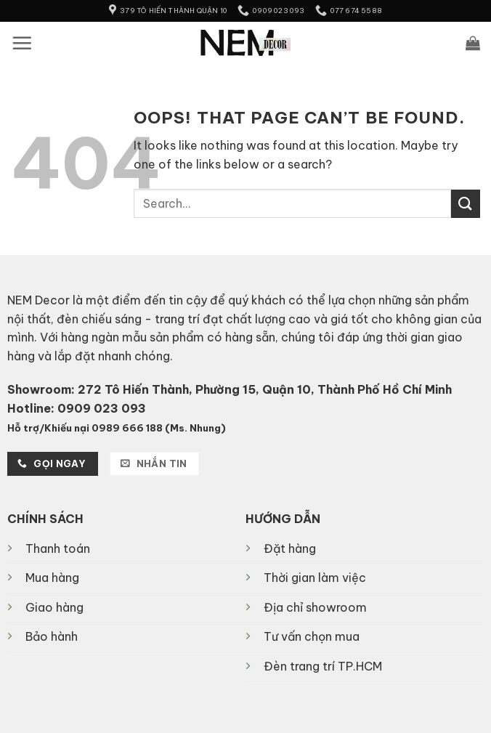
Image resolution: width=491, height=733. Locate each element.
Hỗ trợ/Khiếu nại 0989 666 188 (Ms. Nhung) (116, 427)
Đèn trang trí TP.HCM (323, 666)
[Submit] (465, 204)
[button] (22, 43)
